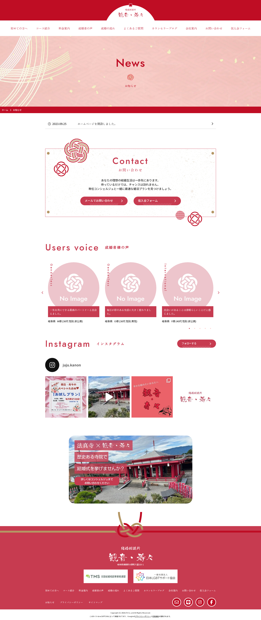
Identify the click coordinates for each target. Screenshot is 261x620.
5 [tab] (210, 328)
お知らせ (49, 602)
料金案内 (64, 28)
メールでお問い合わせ (99, 200)
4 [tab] (205, 328)
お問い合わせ (213, 28)
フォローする (189, 343)
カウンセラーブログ (164, 28)
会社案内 (191, 28)
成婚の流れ (108, 28)
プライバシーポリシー (71, 602)
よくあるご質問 (133, 28)
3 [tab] (200, 328)
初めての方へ (19, 28)
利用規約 (155, 616)
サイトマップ (95, 602)
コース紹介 (43, 28)
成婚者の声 (85, 28)
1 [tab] (189, 328)
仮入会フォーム (241, 28)
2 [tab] (194, 328)
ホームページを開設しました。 (97, 124)
